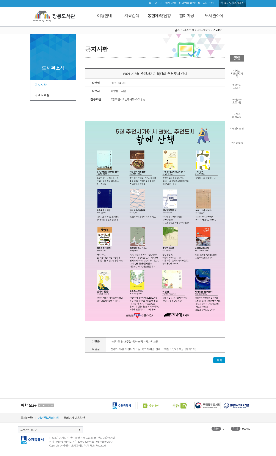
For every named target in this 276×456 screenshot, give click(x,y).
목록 (219, 360)
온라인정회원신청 (189, 3)
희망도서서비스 (236, 86)
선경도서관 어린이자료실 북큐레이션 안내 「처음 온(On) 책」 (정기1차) (153, 349)
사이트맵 (208, 3)
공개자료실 (42, 95)
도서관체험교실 (236, 115)
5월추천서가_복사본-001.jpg (128, 99)
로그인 (158, 3)
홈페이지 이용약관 (74, 418)
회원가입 (170, 3)
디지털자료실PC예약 (237, 73)
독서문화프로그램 (236, 101)
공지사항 (40, 85)
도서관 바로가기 (29, 429)
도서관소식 (214, 15)
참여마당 (186, 15)
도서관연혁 (26, 418)
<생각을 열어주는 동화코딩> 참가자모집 (135, 341)
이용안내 (104, 15)
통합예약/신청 (159, 15)
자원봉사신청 (237, 128)
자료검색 (131, 15)
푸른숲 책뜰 (237, 142)
